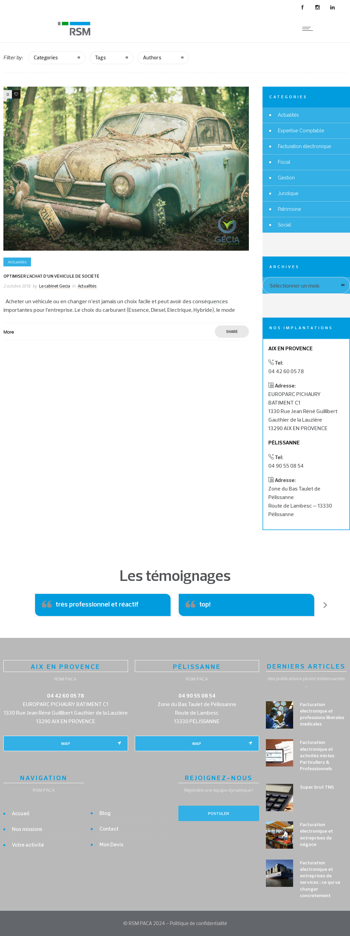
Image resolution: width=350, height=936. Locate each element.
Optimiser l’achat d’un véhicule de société (51, 276)
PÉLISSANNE (197, 666)
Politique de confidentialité (198, 923)
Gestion (286, 177)
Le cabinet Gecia (54, 286)
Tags (100, 57)
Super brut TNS (317, 787)
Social (284, 225)
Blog (105, 813)
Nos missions (27, 829)
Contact (108, 829)
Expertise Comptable (301, 130)
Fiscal (284, 162)
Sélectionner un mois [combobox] (294, 285)
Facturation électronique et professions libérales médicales (322, 714)
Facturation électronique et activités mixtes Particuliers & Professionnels (317, 755)
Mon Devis (111, 844)
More (8, 332)
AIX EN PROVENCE (65, 666)
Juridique (288, 193)
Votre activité (28, 845)
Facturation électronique (304, 146)
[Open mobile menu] (309, 28)
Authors (152, 57)
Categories (46, 57)
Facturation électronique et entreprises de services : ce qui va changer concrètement (320, 879)
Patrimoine (289, 209)
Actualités (288, 115)
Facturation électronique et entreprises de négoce (316, 834)
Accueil (20, 813)
